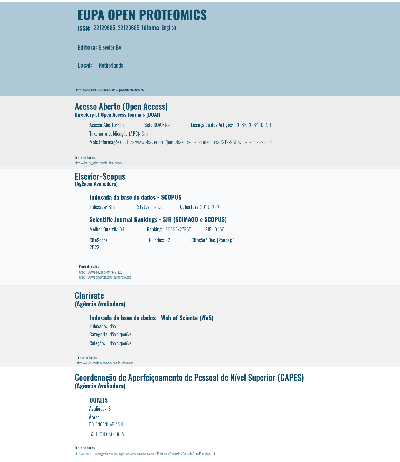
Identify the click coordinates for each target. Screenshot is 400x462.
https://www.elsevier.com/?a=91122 (100, 272)
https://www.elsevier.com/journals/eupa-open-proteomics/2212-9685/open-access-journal (199, 142)
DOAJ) (154, 114)
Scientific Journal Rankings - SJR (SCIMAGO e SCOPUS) (158, 219)
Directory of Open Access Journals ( (111, 114)
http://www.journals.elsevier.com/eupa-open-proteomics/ (110, 90)
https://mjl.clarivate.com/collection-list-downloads (106, 363)
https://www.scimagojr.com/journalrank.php (105, 277)
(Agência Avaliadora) (96, 183)
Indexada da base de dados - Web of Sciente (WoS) (151, 317)
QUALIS (98, 399)
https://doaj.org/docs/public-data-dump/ (98, 163)
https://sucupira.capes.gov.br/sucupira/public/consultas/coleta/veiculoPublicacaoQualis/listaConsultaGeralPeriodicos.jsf (145, 453)
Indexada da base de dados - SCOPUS (135, 197)
